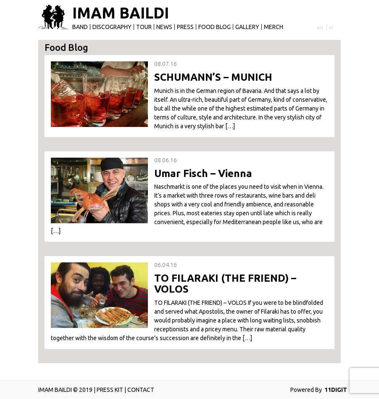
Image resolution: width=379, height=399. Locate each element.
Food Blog (214, 27)
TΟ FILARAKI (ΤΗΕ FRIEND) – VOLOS (225, 283)
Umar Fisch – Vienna (203, 173)
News (164, 27)
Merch (273, 27)
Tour (144, 27)
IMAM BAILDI (120, 13)
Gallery (247, 27)
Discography (112, 27)
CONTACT (140, 389)
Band (80, 27)
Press (185, 27)
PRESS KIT (110, 389)
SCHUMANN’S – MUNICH (213, 77)
